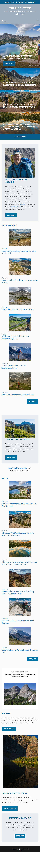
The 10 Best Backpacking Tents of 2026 (18, 309)
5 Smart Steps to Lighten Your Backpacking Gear (14, 366)
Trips (5, 478)
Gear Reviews (9, 225)
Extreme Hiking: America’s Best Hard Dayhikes (18, 621)
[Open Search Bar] (37, 20)
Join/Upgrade (9, 2)
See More (32, 401)
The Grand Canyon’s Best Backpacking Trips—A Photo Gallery (18, 592)
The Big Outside (20, 8)
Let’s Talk (11, 457)
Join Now (20, 836)
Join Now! (11, 215)
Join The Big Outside (17, 467)
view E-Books (9, 729)
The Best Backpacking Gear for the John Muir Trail (19, 252)
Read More (9, 63)
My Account (19, 2)
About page (21, 204)
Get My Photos (10, 808)
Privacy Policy (26, 849)
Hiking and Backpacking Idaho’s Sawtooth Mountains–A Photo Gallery (20, 563)
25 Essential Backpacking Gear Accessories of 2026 (20, 281)
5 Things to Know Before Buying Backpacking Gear (15, 337)
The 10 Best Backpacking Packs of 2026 (18, 394)
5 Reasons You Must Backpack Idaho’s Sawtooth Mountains (18, 534)
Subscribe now (16, 206)
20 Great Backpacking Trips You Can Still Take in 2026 (19, 504)
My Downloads (30, 2)
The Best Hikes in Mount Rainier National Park (20, 651)
